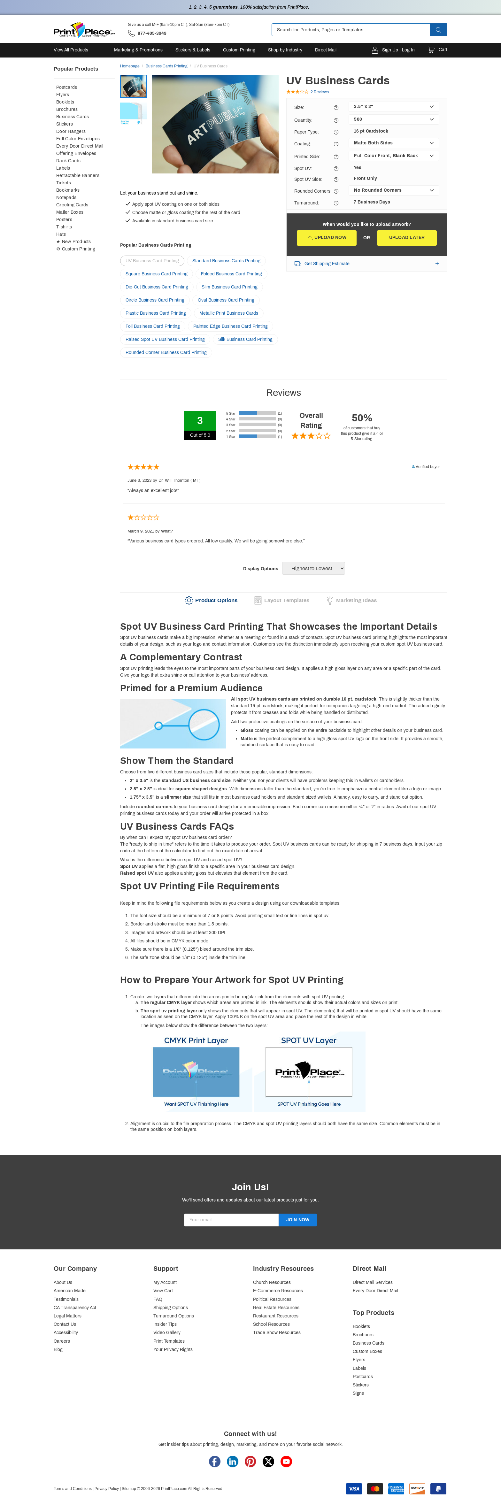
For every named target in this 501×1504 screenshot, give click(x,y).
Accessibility (66, 1332)
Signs (358, 1393)
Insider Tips (165, 1324)
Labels (63, 168)
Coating (302, 144)
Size (299, 107)
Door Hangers (71, 131)
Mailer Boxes (69, 212)
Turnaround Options (173, 1316)
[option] (215, 131)
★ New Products (73, 241)
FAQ (157, 1299)
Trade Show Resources (277, 1332)
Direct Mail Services (373, 1282)
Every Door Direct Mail (80, 146)
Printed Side (307, 156)
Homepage (130, 66)
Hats (61, 234)
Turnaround (306, 203)
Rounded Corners (313, 191)
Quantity (303, 120)
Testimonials (66, 1299)
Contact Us (65, 1324)
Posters (64, 219)
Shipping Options (170, 1307)
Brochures (67, 109)
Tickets (63, 182)
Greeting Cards (72, 205)
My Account (165, 1282)
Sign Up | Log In (398, 50)
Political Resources (272, 1299)
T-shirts (64, 227)
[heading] (283, 627)
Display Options (260, 568)
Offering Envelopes (76, 153)
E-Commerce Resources (278, 1290)
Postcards (66, 87)
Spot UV (303, 168)
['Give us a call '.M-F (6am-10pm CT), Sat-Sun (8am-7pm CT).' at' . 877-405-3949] (147, 33)
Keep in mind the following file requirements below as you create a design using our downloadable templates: (283, 1007)
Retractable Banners (77, 175)
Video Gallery (167, 1332)
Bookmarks (68, 190)
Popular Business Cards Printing (155, 245)
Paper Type (306, 132)
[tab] (209, 601)
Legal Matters (67, 1316)
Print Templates (169, 1341)
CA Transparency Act (75, 1307)
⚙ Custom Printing (75, 249)
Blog (58, 1349)
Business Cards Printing (167, 66)
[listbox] (394, 107)
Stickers (64, 124)
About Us (63, 1282)
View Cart (163, 1290)
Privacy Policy (107, 1488)
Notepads (66, 197)
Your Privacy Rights (173, 1349)
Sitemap (129, 1488)
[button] (444, 29)
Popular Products (76, 69)
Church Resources (272, 1282)
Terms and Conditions (73, 1488)
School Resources (271, 1324)
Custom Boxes (367, 1351)
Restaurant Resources (275, 1316)
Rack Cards (68, 160)
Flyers (62, 94)
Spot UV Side (308, 179)
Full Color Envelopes (78, 138)
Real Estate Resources (276, 1307)
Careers (62, 1341)
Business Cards (72, 116)
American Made (70, 1290)
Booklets (65, 102)
